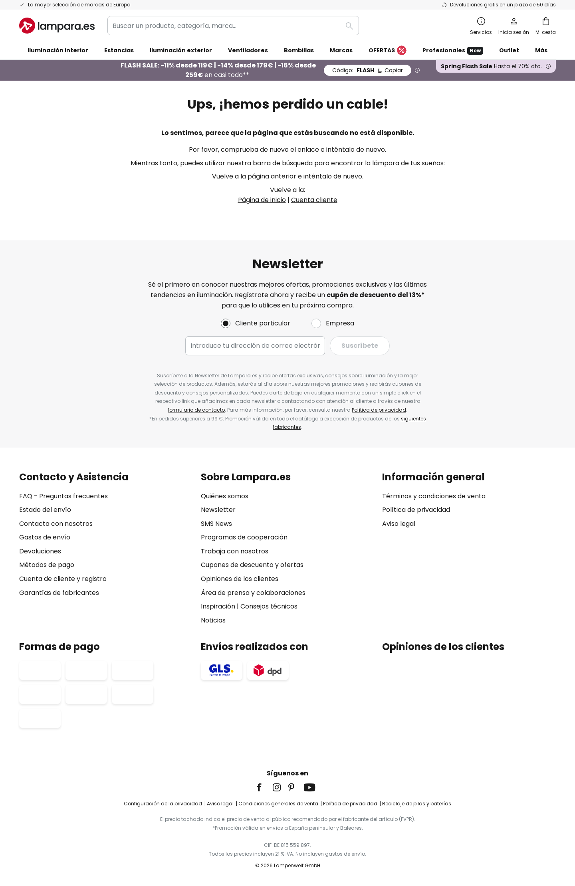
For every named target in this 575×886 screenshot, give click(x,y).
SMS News (216, 523)
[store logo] (57, 26)
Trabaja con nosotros (234, 551)
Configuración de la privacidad (163, 803)
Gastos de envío (44, 537)
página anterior (272, 176)
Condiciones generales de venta (278, 803)
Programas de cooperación (244, 537)
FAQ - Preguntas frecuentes (63, 496)
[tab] (106, 549)
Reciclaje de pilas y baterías (416, 803)
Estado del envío (45, 509)
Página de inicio (262, 199)
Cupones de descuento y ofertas (252, 564)
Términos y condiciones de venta (434, 496)
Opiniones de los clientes (239, 578)
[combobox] (233, 25)
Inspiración (218, 606)
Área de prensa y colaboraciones (253, 592)
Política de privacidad (379, 409)
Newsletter (218, 509)
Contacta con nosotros (56, 523)
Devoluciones (40, 551)
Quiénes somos (224, 496)
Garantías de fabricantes (59, 592)
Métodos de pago (46, 564)
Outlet (509, 50)
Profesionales (452, 50)
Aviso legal (398, 523)
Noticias (213, 620)
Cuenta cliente (314, 199)
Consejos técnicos (268, 606)
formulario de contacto (196, 409)
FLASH (367, 70)
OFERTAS (387, 51)
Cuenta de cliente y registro (63, 578)
